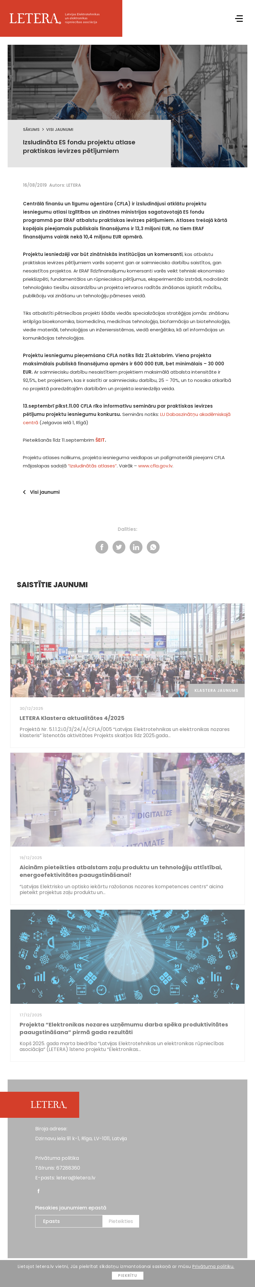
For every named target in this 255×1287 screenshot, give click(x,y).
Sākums (31, 129)
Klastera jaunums (216, 690)
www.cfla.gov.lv (155, 466)
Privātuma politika (57, 1158)
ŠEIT (100, 440)
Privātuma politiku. (213, 1266)
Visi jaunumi (59, 129)
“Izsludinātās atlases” (92, 466)
